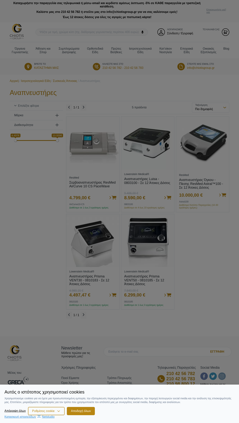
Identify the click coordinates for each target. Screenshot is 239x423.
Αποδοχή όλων (81, 411)
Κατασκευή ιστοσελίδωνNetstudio (29, 416)
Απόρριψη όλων (15, 410)
